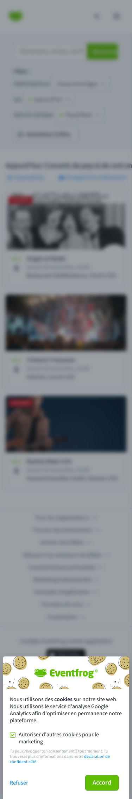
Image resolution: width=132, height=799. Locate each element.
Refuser (19, 782)
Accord (102, 782)
